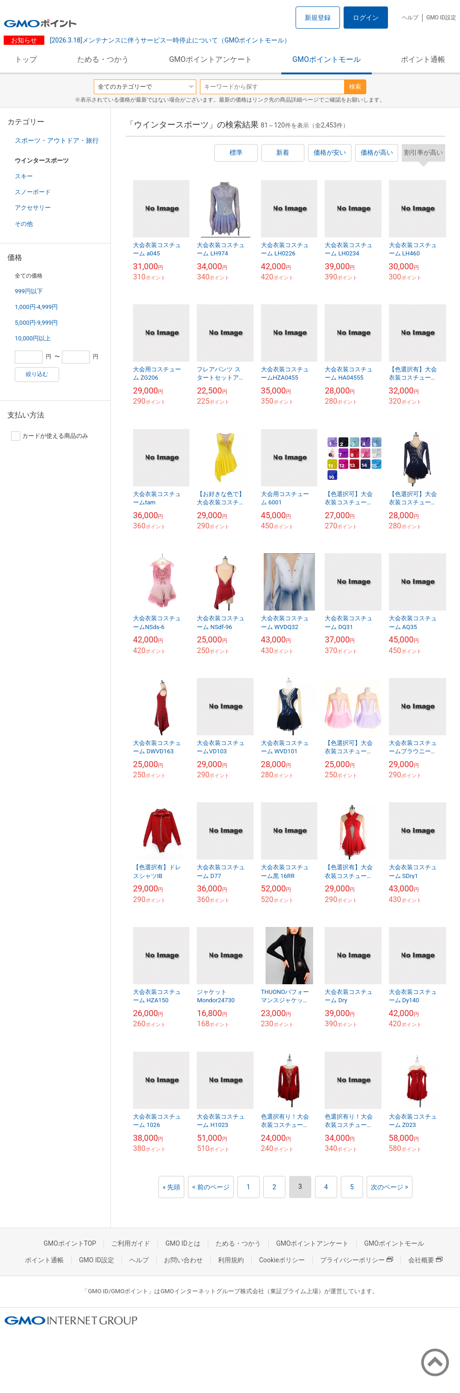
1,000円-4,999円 (36, 306)
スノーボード (33, 191)
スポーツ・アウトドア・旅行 (57, 140)
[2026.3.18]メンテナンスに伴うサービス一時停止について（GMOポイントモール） (169, 40)
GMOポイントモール (326, 59)
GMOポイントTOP (69, 1243)
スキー (24, 176)
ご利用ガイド (130, 1243)
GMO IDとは (182, 1243)
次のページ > (389, 1187)
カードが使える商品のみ (49, 436)
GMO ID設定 (441, 17)
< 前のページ (211, 1187)
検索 (355, 86)
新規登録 (318, 17)
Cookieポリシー (282, 1260)
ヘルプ (410, 17)
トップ (26, 59)
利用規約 (231, 1260)
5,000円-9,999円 (36, 322)
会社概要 (425, 1260)
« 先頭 (171, 1187)
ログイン (366, 17)
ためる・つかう (103, 59)
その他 (24, 223)
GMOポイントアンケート (210, 59)
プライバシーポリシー (356, 1260)
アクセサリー (33, 207)
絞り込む (37, 374)
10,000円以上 (33, 338)
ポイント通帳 (423, 59)
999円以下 (29, 291)
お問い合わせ (183, 1260)
